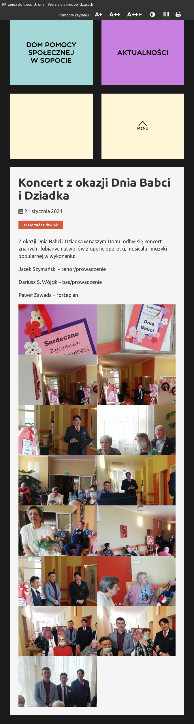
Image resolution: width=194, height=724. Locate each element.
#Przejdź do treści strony (23, 4)
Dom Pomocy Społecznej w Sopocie (51, 52)
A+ (99, 14)
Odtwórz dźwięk (41, 225)
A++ (114, 14)
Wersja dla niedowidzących (70, 4)
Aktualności (142, 52)
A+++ (134, 14)
